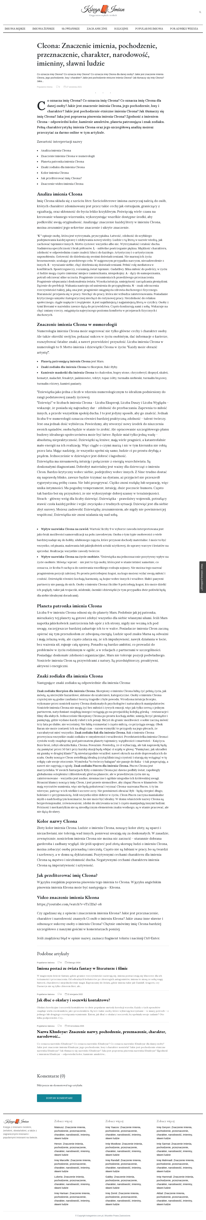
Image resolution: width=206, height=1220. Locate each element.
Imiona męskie (15, 28)
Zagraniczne (97, 28)
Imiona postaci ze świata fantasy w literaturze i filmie (82, 968)
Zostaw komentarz (59, 1098)
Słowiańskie (71, 28)
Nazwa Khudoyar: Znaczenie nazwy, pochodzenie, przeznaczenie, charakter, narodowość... (101, 1034)
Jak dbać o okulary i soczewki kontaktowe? (73, 1000)
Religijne (121, 28)
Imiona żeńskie (44, 28)
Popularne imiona (149, 28)
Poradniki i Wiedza (184, 28)
